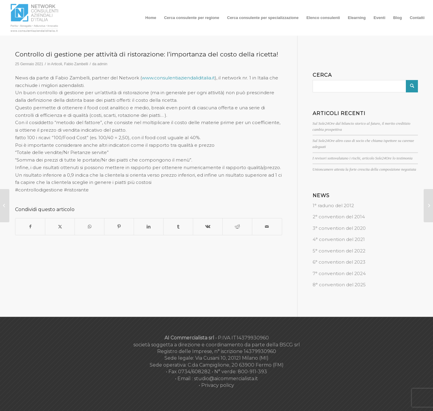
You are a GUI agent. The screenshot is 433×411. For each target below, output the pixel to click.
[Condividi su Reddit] (237, 226)
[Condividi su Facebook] (30, 226)
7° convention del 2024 (339, 273)
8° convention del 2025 (339, 284)
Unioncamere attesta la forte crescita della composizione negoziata (364, 169)
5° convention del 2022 (339, 251)
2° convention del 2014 (339, 217)
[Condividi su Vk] (207, 226)
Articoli (56, 64)
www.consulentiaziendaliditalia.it (178, 78)
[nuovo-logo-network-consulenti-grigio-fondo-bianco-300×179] (34, 18)
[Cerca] (365, 86)
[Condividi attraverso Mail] (267, 226)
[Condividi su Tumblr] (178, 226)
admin (102, 64)
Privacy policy (217, 385)
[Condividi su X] (60, 226)
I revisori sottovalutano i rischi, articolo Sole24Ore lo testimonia (363, 158)
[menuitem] (151, 18)
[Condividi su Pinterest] (119, 226)
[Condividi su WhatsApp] (89, 226)
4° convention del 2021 (339, 239)
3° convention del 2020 (339, 228)
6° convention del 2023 (339, 262)
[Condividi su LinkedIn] (148, 226)
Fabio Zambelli (76, 64)
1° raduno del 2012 (333, 205)
